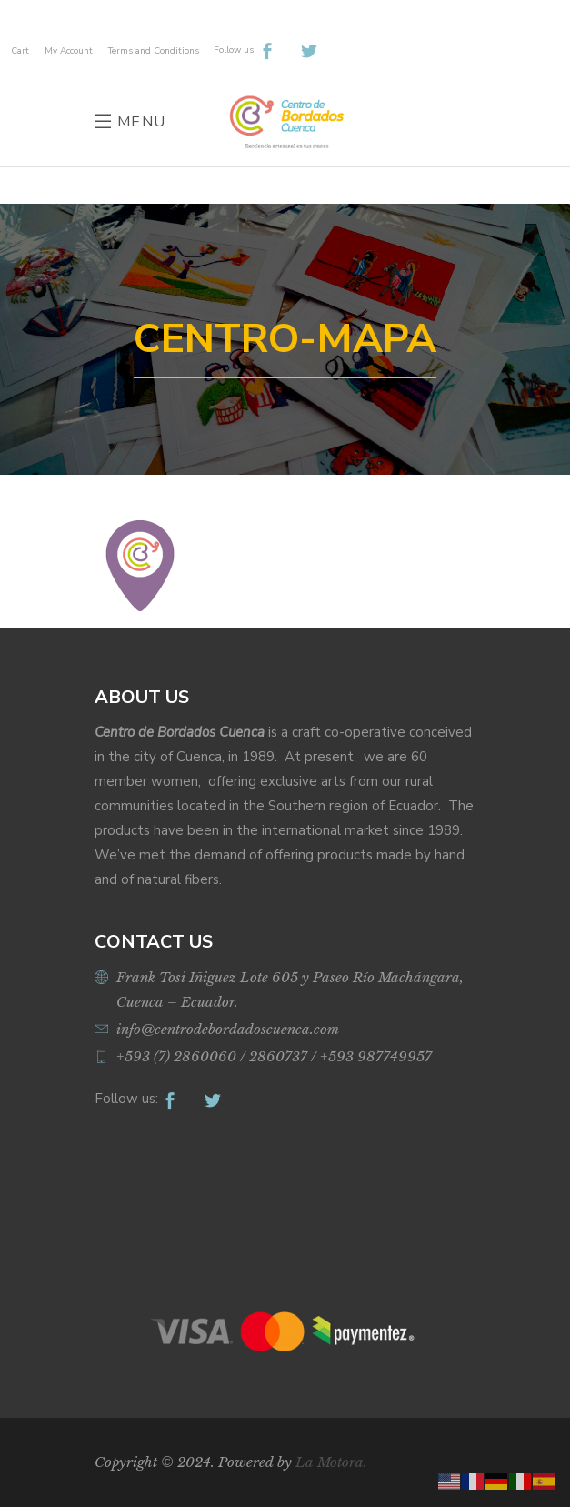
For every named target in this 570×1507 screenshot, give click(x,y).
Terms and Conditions (153, 51)
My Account (69, 51)
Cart (20, 51)
